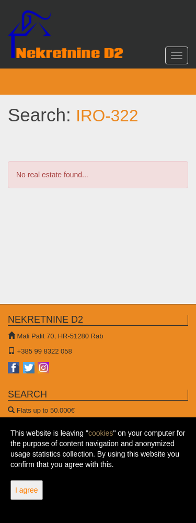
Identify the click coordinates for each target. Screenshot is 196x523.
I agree (26, 490)
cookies (100, 433)
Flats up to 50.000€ (46, 410)
